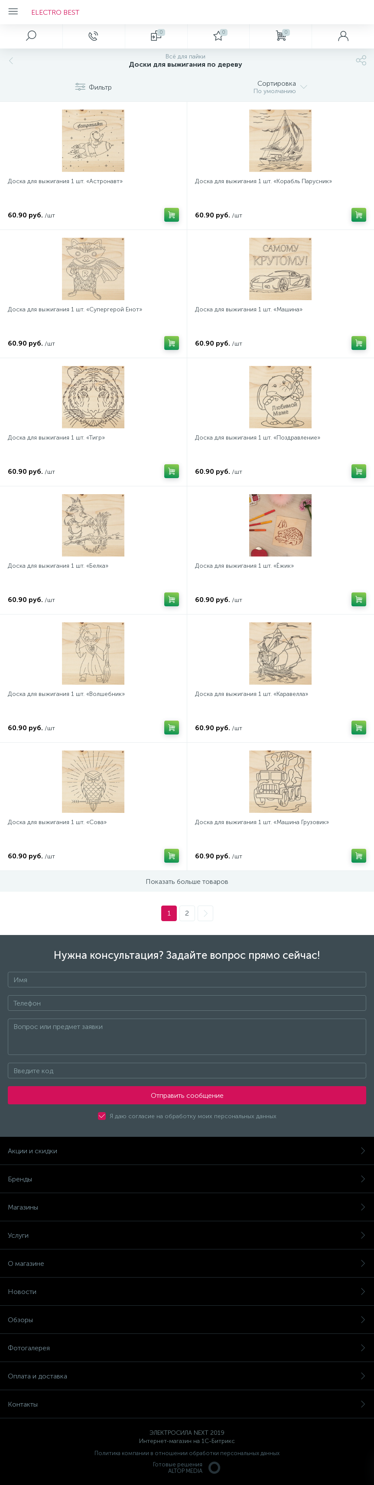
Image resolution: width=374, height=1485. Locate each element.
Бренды (187, 1179)
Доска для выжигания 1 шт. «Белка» (58, 565)
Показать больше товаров (187, 881)
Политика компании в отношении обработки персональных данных (187, 1453)
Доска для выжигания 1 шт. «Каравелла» (251, 694)
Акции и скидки (187, 1151)
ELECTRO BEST (55, 12)
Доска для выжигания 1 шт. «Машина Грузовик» (262, 822)
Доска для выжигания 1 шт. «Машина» (248, 309)
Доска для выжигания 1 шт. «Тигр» (56, 437)
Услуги (187, 1235)
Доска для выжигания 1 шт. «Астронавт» (65, 181)
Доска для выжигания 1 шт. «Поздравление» (257, 437)
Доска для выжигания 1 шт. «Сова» (57, 822)
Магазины (187, 1207)
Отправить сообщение (187, 1095)
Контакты (187, 1404)
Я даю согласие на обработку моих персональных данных (193, 1116)
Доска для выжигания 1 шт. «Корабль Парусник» (263, 181)
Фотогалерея (187, 1348)
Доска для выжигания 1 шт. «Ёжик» (244, 565)
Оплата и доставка (187, 1376)
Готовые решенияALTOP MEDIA (187, 1468)
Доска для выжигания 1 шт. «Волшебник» (66, 694)
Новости (187, 1292)
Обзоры (187, 1320)
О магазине (187, 1263)
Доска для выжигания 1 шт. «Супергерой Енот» (75, 309)
